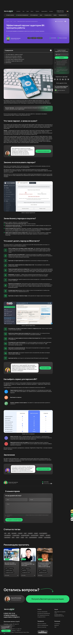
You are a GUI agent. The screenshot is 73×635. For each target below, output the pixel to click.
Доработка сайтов (34, 526)
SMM (29, 28)
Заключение (8, 53)
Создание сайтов (47, 6)
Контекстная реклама (42, 602)
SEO (5, 524)
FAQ (55, 618)
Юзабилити (30, 524)
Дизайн (55, 6)
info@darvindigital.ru (10, 606)
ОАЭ (26, 528)
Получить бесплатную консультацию (47, 590)
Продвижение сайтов (25, 526)
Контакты (51, 2)
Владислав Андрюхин (15, 29)
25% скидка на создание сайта (59, 603)
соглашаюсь (59, 51)
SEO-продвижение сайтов (43, 606)
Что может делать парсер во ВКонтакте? (15, 50)
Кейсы (32, 2)
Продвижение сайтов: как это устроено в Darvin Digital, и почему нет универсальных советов (44, 555)
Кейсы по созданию (42, 614)
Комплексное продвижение (22, 6)
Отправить (61, 48)
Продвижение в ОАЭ (63, 6)
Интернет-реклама (10, 6)
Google (22, 528)
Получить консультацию (43, 459)
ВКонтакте (40, 28)
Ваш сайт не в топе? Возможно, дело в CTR (10, 554)
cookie (8, 626)
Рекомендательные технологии (5, 628)
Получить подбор (45, 358)
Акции (27, 2)
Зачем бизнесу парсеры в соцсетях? (14, 48)
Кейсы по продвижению (43, 616)
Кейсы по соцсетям (42, 618)
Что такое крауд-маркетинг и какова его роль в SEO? (61, 78)
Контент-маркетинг (43, 524)
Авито (13, 528)
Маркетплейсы (7, 528)
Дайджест (42, 526)
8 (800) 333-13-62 (60, 1)
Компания (18, 2)
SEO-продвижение (34, 6)
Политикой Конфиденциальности (19, 505)
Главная (7, 12)
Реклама (35, 524)
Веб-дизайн (14, 524)
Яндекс (17, 528)
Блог (23, 2)
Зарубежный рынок (32, 528)
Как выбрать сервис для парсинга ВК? (14, 51)
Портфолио (41, 612)
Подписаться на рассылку (43, 142)
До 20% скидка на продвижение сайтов (59, 606)
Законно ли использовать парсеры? (14, 47)
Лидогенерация (47, 528)
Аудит (41, 6)
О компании (57, 614)
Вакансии (56, 616)
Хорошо (6, 630)
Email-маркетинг (8, 526)
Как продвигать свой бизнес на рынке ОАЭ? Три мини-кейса (27, 555)
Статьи (14, 12)
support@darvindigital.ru (12, 608)
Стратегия (34, 28)
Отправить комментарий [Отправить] (14, 510)
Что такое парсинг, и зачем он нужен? (14, 45)
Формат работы (44, 2)
